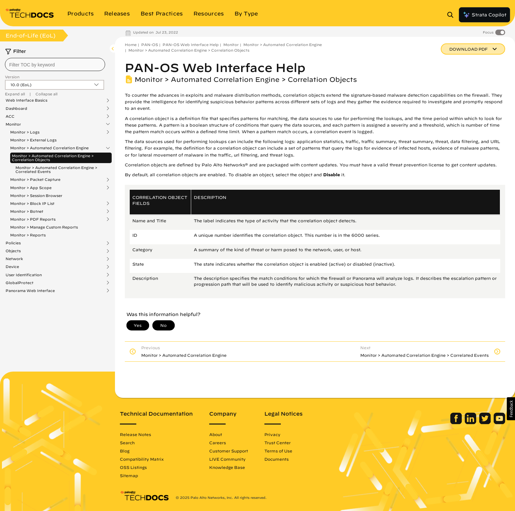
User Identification (24, 275)
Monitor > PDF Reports (33, 219)
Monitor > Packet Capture (35, 180)
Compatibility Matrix (142, 459)
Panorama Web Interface (30, 291)
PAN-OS (149, 44)
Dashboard (16, 108)
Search (127, 442)
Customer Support (228, 451)
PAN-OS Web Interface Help (191, 44)
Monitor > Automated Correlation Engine (49, 148)
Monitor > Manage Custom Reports (44, 227)
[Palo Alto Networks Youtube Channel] (499, 422)
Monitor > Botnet (26, 211)
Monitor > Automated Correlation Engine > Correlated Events (56, 169)
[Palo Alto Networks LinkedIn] (471, 422)
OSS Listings (133, 467)
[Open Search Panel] (452, 15)
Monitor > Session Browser (36, 195)
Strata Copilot (484, 15)
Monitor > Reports (28, 235)
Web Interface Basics (26, 100)
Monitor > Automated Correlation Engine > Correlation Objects (53, 158)
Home (131, 44)
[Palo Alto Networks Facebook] (456, 422)
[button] (511, 408)
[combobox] (55, 64)
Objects (13, 251)
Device (12, 267)
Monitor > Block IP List (32, 204)
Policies (13, 243)
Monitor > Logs (24, 132)
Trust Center (277, 442)
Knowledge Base (227, 467)
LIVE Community (227, 459)
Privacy (272, 434)
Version (12, 77)
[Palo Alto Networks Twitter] (485, 422)
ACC (10, 116)
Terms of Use (278, 451)
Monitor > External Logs (33, 140)
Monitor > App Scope (31, 188)
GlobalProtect (20, 283)
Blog (124, 451)
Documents (276, 459)
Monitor (13, 124)
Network (14, 259)
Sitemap (129, 475)
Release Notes (135, 434)
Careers (217, 442)
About (215, 434)
